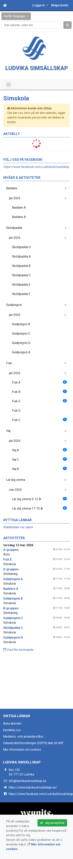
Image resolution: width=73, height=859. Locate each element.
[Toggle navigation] (8, 93)
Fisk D (16, 419)
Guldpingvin (14, 313)
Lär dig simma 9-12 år (39, 507)
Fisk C (39, 428)
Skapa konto (59, 5)
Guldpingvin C (21, 342)
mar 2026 (15, 498)
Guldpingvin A (21, 361)
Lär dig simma (15, 488)
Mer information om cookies (22, 758)
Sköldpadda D (21, 256)
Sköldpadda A (21, 265)
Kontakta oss (12, 738)
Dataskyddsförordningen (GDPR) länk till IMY (33, 751)
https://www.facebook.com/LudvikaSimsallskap (36, 175)
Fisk (9, 372)
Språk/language (15, 16)
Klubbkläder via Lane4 (18, 536)
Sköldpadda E (21, 293)
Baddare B (19, 225)
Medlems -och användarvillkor (23, 745)
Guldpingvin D (21, 351)
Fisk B (39, 400)
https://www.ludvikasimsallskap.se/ (33, 796)
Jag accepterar (52, 823)
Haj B (39, 477)
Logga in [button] (39, 5)
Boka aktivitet (12, 732)
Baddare (11, 197)
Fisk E (39, 410)
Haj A (39, 459)
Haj (8, 439)
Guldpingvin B (21, 333)
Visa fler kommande (18, 658)
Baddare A (19, 216)
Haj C (39, 468)
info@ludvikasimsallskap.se (27, 789)
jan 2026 (14, 207)
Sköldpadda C (21, 284)
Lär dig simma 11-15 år (39, 517)
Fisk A (39, 391)
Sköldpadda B (21, 274)
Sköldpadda (14, 236)
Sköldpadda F (21, 302)
